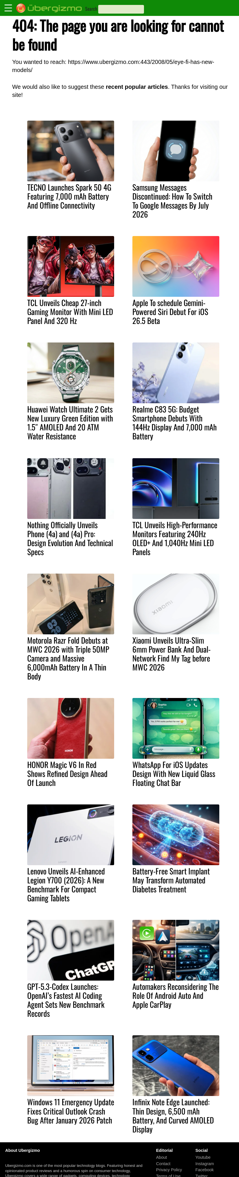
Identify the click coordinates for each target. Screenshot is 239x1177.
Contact (163, 1163)
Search (91, 8)
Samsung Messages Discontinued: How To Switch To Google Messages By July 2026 (172, 200)
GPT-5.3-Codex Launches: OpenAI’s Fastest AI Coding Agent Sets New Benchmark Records (66, 1000)
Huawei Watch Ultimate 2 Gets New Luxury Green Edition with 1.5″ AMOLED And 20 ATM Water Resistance (70, 422)
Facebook (205, 1169)
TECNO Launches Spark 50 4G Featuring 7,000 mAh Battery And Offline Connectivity (69, 196)
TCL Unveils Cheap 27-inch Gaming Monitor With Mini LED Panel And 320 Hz (70, 311)
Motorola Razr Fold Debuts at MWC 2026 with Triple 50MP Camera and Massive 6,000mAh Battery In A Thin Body (68, 658)
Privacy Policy (169, 1169)
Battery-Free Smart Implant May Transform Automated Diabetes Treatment (171, 880)
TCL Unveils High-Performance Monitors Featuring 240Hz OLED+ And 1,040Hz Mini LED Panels (174, 538)
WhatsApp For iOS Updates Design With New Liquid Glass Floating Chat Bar (173, 773)
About (161, 1157)
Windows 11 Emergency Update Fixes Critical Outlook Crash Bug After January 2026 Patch (70, 1111)
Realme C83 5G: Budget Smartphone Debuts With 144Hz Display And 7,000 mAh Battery (174, 422)
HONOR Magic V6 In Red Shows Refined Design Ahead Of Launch (67, 773)
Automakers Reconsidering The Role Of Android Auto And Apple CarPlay (175, 995)
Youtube (203, 1157)
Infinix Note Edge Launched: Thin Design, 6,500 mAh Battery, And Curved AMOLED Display (173, 1115)
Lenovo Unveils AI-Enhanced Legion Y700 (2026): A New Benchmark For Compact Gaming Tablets (66, 884)
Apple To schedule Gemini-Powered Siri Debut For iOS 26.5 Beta (170, 311)
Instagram (205, 1163)
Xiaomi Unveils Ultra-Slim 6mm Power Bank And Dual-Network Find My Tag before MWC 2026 (171, 653)
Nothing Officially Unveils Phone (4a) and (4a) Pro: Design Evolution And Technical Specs (70, 538)
